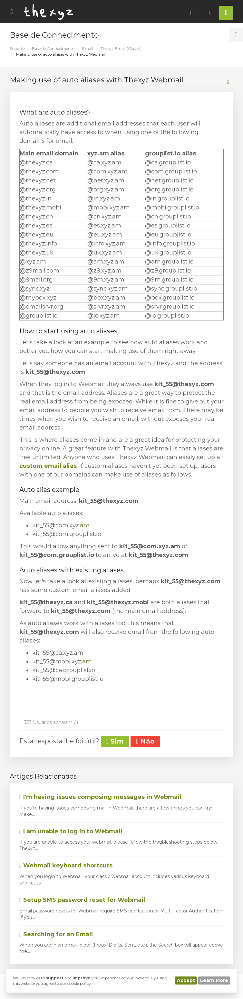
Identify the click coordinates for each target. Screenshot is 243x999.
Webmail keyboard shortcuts (65, 865)
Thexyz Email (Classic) (121, 48)
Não (145, 741)
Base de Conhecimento (53, 48)
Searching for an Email (56, 934)
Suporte (17, 48)
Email (87, 48)
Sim (114, 741)
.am (84, 525)
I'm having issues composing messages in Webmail (100, 796)
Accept (186, 980)
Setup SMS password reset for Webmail (82, 899)
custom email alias (48, 465)
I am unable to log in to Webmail (70, 831)
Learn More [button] (214, 980)
